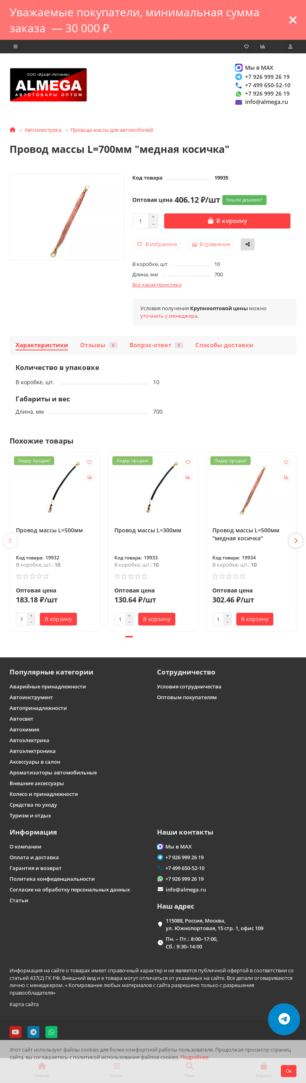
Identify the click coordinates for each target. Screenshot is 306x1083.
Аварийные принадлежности (48, 686)
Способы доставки (224, 345)
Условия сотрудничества (189, 686)
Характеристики (42, 345)
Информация (33, 832)
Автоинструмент (31, 697)
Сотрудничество (186, 671)
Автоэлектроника (33, 751)
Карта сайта (24, 1004)
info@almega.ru (261, 102)
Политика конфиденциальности (52, 878)
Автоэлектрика (43, 129)
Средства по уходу (33, 804)
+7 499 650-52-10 (262, 85)
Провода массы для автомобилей (112, 129)
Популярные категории (51, 671)
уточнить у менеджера (168, 315)
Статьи (19, 900)
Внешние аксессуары (37, 783)
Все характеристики (157, 284)
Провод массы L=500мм (49, 530)
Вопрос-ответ (156, 345)
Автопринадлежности (38, 708)
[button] (10, 540)
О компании (25, 846)
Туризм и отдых (30, 815)
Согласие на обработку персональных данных (70, 889)
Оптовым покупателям (187, 697)
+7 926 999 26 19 (262, 76)
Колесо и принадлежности (44, 794)
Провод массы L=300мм (147, 530)
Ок (289, 1070)
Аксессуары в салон (35, 761)
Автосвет (21, 718)
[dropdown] (16, 46)
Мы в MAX (253, 67)
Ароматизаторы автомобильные (53, 772)
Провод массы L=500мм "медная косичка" (245, 534)
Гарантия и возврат (36, 868)
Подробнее (194, 1057)
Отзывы (99, 345)
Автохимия (24, 729)
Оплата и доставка (34, 857)
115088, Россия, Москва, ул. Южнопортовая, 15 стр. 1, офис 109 (214, 924)
